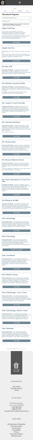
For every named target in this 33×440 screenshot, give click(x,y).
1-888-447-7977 (16, 409)
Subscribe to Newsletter (17, 424)
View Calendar (16, 42)
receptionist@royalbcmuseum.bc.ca (16, 411)
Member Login (16, 436)
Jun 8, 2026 (16, 77)
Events (16, 390)
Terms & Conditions (16, 434)
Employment (16, 428)
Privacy (16, 432)
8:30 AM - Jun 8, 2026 (16, 249)
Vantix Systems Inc (22, 348)
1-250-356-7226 (16, 407)
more (21, 93)
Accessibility (16, 430)
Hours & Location (16, 388)
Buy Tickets (16, 386)
